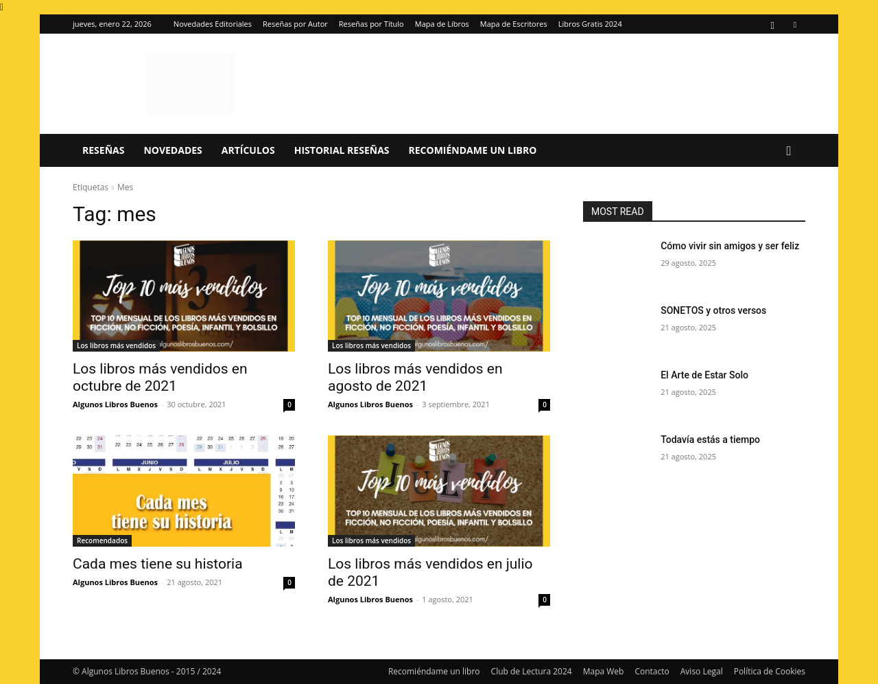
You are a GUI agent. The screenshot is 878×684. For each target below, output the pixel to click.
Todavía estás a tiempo (710, 439)
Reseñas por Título (371, 24)
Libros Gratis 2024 (590, 24)
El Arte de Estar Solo (704, 374)
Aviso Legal (701, 671)
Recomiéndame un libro (473, 150)
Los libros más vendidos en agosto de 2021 (415, 377)
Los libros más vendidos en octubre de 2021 (160, 377)
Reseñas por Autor (295, 24)
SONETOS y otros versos (713, 310)
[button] (788, 151)
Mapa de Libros (442, 24)
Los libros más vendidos (116, 345)
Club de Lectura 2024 (531, 671)
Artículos (248, 150)
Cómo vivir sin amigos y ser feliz (730, 245)
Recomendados (102, 540)
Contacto (651, 671)
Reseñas (103, 150)
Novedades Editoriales (213, 24)
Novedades (172, 150)
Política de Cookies (769, 671)
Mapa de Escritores (513, 24)
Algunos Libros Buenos (115, 404)
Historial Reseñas (342, 150)
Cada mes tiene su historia (158, 564)
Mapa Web (603, 671)
